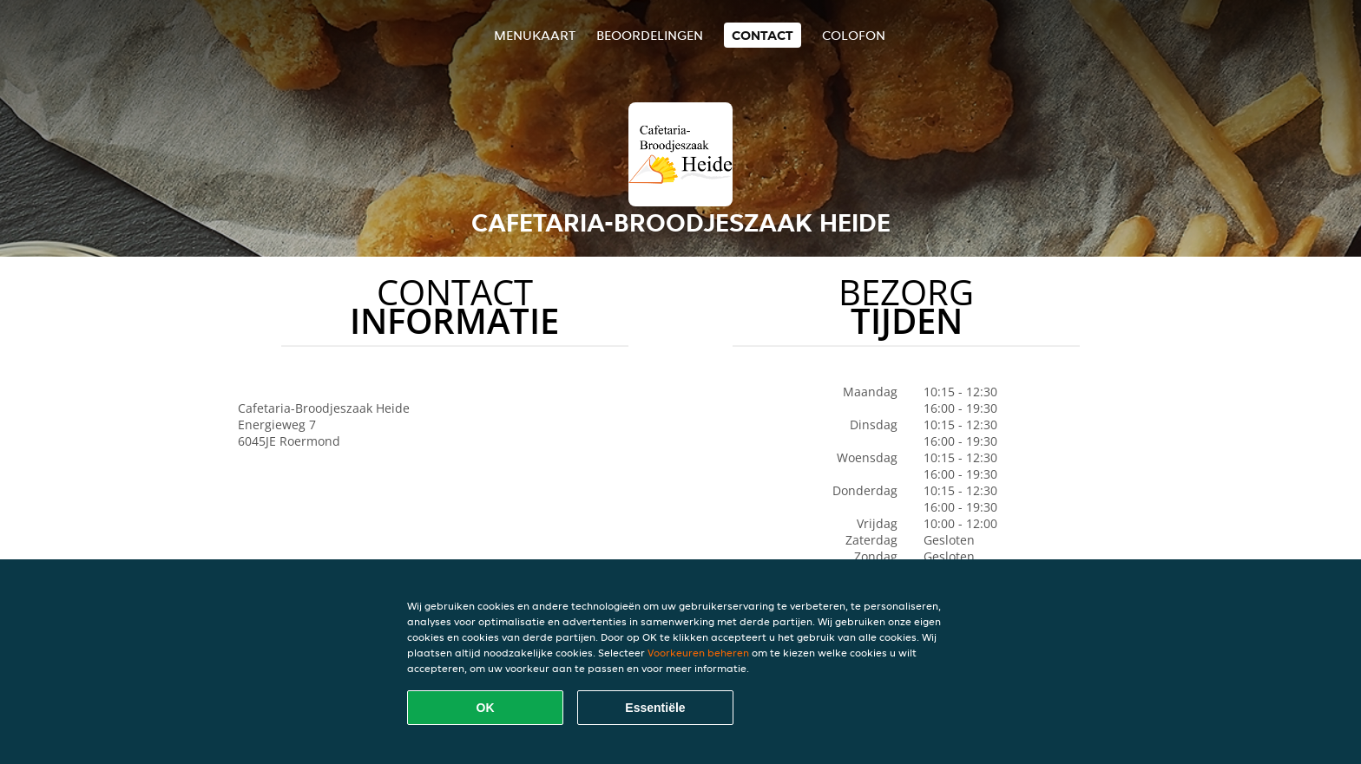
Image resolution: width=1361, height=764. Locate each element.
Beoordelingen (649, 35)
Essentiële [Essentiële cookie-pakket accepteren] (655, 708)
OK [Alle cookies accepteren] (486, 708)
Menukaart (534, 35)
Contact (762, 35)
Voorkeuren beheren (698, 652)
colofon (853, 35)
